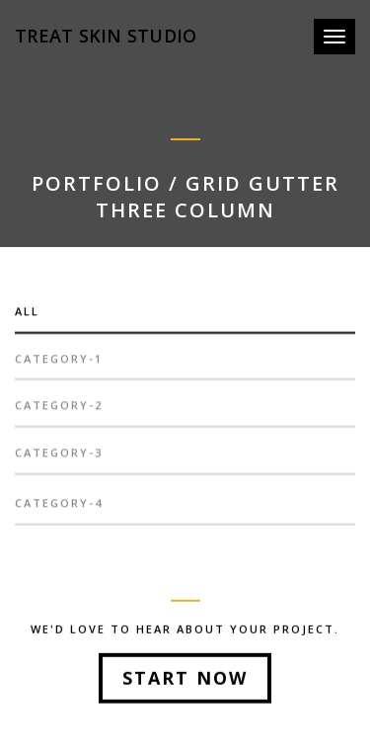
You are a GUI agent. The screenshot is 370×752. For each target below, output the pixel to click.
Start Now (185, 680)
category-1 (59, 364)
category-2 (59, 410)
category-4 (59, 508)
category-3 (59, 458)
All (27, 316)
